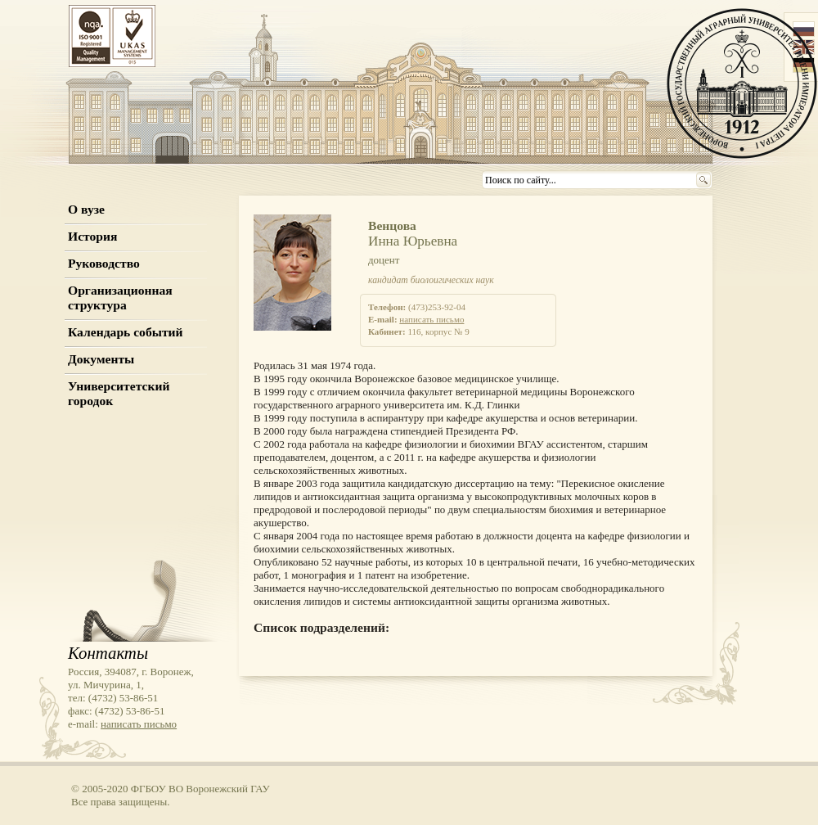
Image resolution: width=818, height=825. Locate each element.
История (92, 236)
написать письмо (431, 319)
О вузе (86, 209)
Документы (101, 359)
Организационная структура (120, 297)
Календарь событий (125, 332)
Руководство (104, 263)
